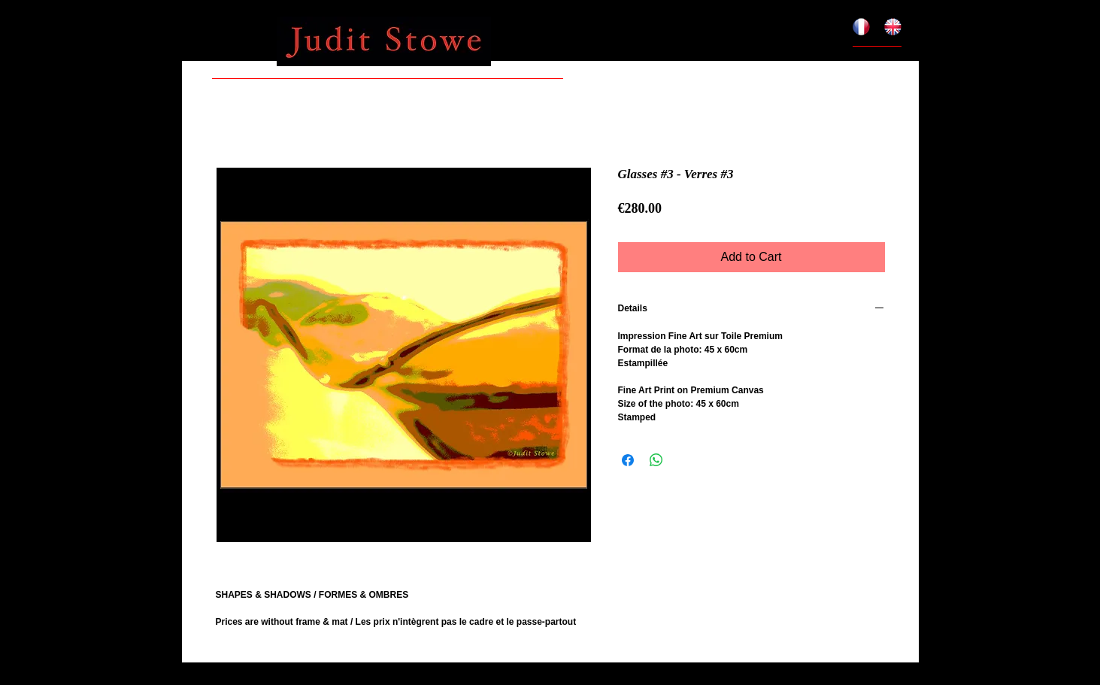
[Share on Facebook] (628, 460)
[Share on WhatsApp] (656, 460)
